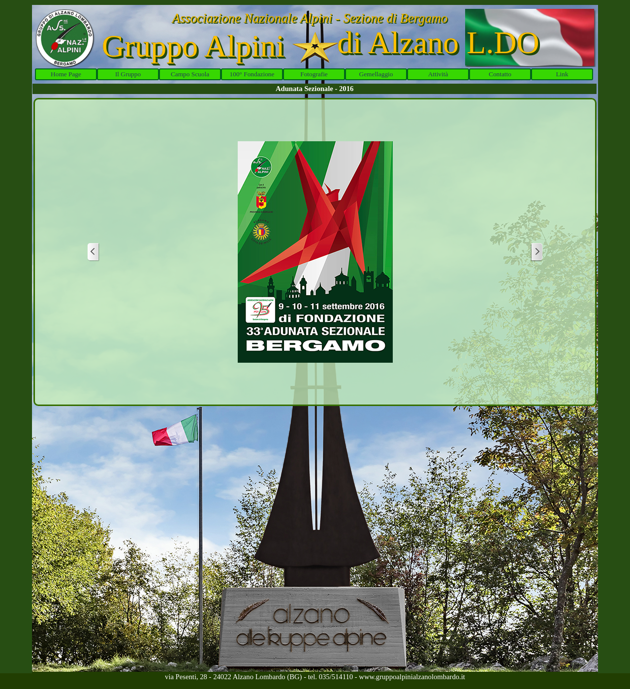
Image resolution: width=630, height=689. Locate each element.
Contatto (500, 74)
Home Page (66, 74)
